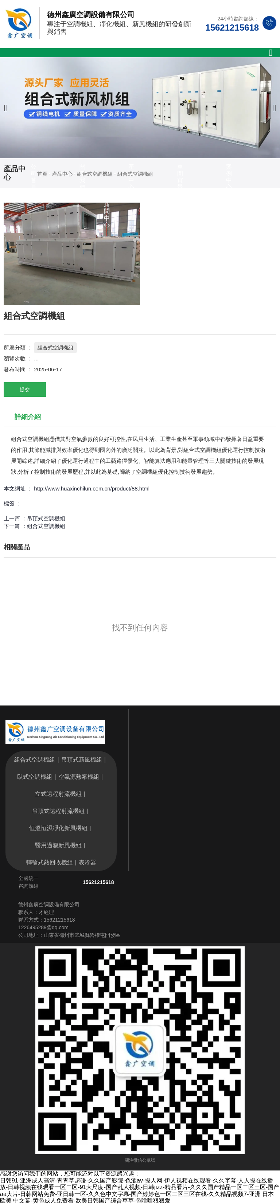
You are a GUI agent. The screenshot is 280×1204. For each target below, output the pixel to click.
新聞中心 (107, 215)
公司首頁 (33, 177)
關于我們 (82, 177)
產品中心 (131, 177)
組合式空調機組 (55, 348)
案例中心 (229, 177)
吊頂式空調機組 (46, 518)
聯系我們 (156, 215)
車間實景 (180, 177)
